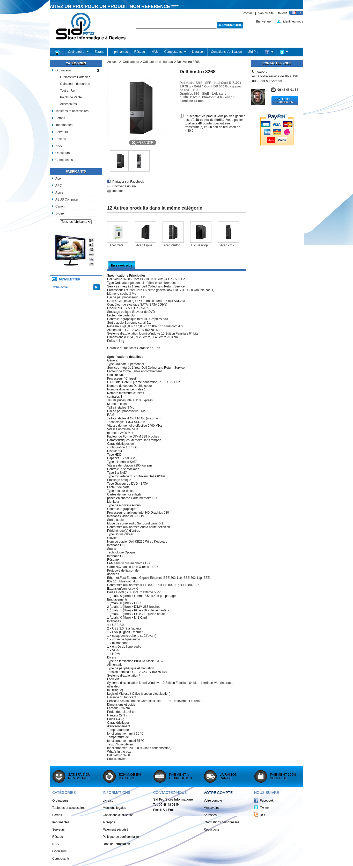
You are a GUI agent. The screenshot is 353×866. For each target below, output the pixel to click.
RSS (263, 815)
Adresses (210, 815)
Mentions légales (114, 808)
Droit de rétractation (116, 844)
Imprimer (118, 191)
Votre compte (218, 792)
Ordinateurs (77, 52)
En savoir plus (121, 265)
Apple (59, 192)
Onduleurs (62, 153)
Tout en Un (67, 90)
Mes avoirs (211, 808)
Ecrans (99, 52)
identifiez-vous (293, 21)
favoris (282, 13)
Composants (173, 52)
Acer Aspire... (145, 245)
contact (249, 13)
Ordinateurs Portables (75, 77)
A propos (109, 822)
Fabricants (76, 171)
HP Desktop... (200, 245)
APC (58, 185)
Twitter (264, 808)
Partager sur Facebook (128, 181)
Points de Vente (71, 97)
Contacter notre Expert (285, 100)
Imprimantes (119, 52)
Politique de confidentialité (121, 837)
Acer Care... (117, 245)
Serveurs (61, 132)
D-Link (59, 213)
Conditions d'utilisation (226, 52)
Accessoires (68, 104)
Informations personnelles (221, 822)
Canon (59, 206)
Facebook (267, 800)
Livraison (198, 52)
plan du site (266, 13)
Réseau (139, 52)
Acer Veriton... (173, 245)
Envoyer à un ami (124, 186)
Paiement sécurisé (115, 829)
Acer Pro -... (228, 245)
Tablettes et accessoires (72, 111)
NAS (154, 52)
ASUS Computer (66, 199)
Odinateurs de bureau (75, 84)
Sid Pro (253, 52)
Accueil (112, 62)
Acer (58, 178)
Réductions (211, 829)
